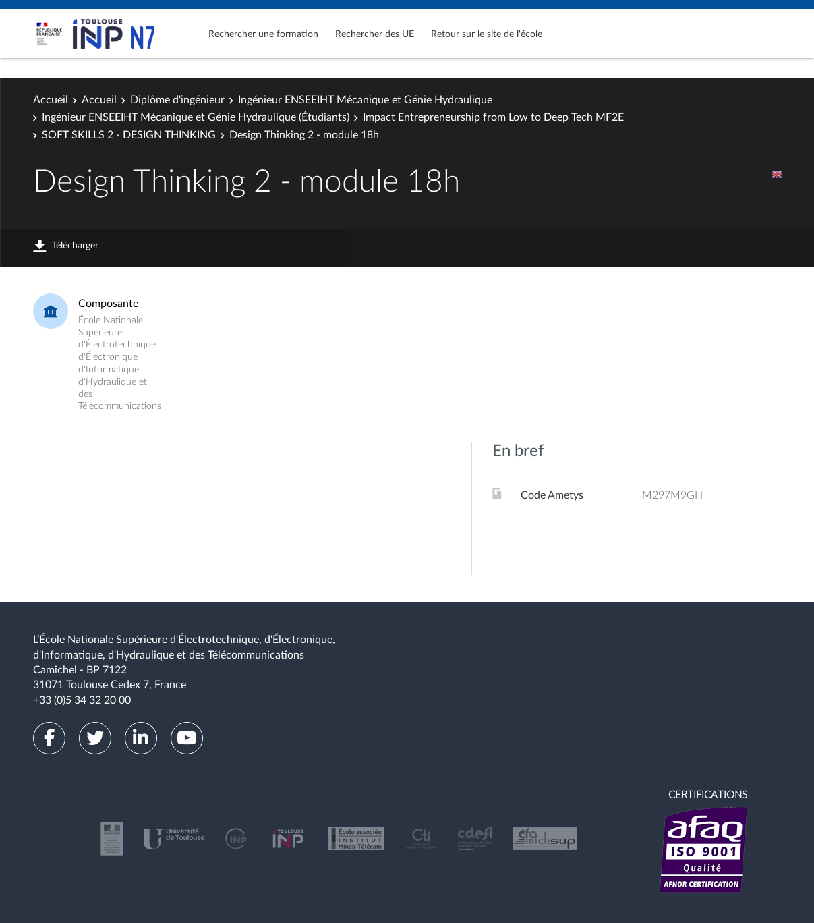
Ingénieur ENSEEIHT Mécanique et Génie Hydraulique (365, 99)
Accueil (50, 99)
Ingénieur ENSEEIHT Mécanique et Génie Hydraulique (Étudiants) (195, 117)
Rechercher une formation (263, 34)
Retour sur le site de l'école (486, 34)
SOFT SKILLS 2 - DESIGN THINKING (129, 135)
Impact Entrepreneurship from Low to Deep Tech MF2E (493, 117)
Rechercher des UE (374, 34)
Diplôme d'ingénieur (177, 99)
